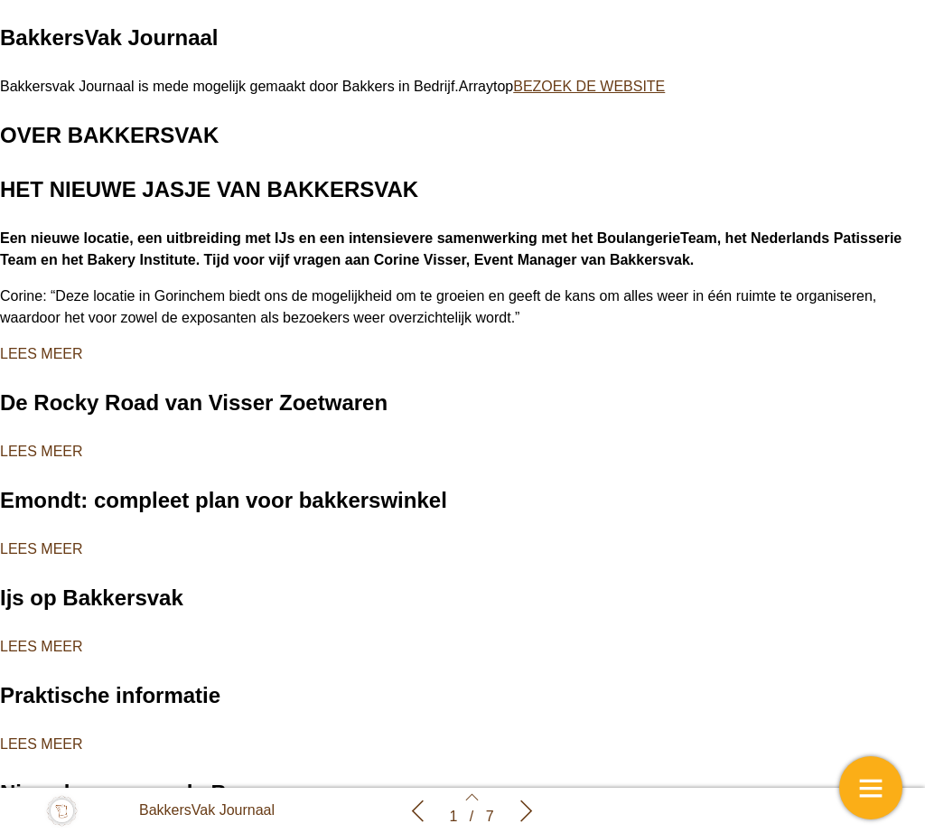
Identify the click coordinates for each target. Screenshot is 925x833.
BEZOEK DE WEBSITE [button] (589, 86)
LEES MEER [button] (41, 353)
